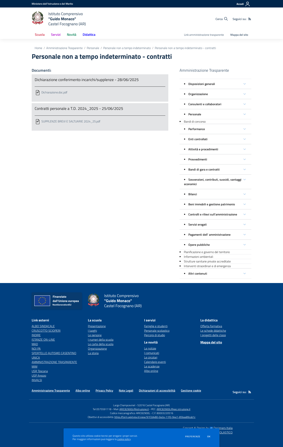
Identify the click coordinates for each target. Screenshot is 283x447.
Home (38, 48)
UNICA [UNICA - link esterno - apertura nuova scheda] (36, 357)
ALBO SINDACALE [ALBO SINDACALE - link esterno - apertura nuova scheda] (43, 326)
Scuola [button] (40, 34)
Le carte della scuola (100, 344)
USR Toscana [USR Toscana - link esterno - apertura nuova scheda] (40, 371)
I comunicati (151, 353)
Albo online (151, 371)
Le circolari (150, 357)
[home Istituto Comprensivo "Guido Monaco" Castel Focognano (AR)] (59, 18)
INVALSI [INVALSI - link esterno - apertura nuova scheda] (37, 380)
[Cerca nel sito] (221, 18)
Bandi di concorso (195, 121)
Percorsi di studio (154, 335)
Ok (209, 436)
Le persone (95, 335)
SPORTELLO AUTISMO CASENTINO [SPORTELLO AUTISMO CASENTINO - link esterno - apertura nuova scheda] (54, 353)
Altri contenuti (197, 273)
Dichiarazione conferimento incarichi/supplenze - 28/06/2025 (87, 80)
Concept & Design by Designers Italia (208, 428)
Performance (196, 129)
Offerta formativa (211, 326)
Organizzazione (198, 94)
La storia (93, 353)
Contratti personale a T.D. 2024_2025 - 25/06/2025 (79, 108)
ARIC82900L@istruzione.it (134, 409)
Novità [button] (71, 34)
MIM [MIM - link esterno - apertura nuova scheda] (34, 366)
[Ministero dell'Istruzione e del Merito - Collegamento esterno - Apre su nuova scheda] (52, 4)
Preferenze (192, 436)
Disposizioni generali (201, 84)
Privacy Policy (104, 390)
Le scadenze (151, 366)
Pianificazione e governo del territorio (207, 252)
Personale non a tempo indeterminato (127, 48)
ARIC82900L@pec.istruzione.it (173, 409)
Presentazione (97, 326)
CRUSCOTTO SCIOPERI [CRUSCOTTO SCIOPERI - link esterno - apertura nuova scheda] (46, 330)
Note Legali (126, 390)
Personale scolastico (156, 330)
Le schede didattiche (213, 330)
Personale (93, 48)
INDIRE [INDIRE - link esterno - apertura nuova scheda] (36, 335)
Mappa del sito (239, 35)
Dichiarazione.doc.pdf (54, 92)
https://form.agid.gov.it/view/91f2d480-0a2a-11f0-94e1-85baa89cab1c (154, 417)
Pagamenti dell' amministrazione (209, 234)
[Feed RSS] (249, 19)
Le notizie (150, 348)
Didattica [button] (89, 34)
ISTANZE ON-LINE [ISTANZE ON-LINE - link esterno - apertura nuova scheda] (43, 339)
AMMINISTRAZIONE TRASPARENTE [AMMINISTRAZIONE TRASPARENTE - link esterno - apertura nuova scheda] (54, 362)
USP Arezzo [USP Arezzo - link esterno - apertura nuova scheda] (39, 375)
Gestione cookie (191, 390)
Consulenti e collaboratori (204, 104)
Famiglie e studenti (156, 326)
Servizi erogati (197, 224)
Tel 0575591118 (102, 409)
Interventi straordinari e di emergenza (207, 266)
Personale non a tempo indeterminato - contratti (185, 48)
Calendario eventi (155, 362)
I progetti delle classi (213, 335)
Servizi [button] (56, 34)
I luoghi (92, 330)
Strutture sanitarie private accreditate (207, 261)
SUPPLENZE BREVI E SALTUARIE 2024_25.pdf (70, 121)
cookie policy (124, 439)
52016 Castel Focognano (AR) (153, 405)
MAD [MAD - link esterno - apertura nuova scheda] (35, 344)
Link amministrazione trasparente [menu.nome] (204, 35)
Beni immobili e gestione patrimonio (211, 204)
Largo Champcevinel (124, 405)
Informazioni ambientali (198, 256)
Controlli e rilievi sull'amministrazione (212, 214)
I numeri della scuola (100, 339)
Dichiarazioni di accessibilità (157, 390)
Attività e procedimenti (203, 149)
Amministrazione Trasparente (64, 48)
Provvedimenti (197, 159)
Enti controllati (197, 139)
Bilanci (192, 194)
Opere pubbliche (199, 244)
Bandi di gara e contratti (204, 169)
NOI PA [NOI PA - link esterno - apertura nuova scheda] (36, 348)
